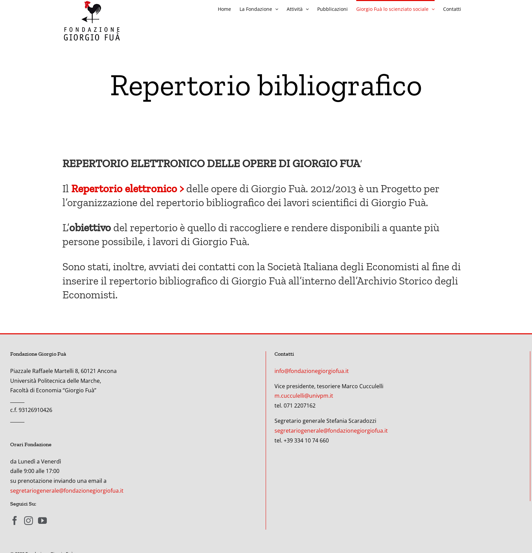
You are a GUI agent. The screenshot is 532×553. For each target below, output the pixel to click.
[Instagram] (28, 520)
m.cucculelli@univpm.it (303, 395)
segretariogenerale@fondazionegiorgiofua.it (67, 490)
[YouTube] (42, 520)
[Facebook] (14, 520)
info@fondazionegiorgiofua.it (311, 371)
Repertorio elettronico (124, 188)
